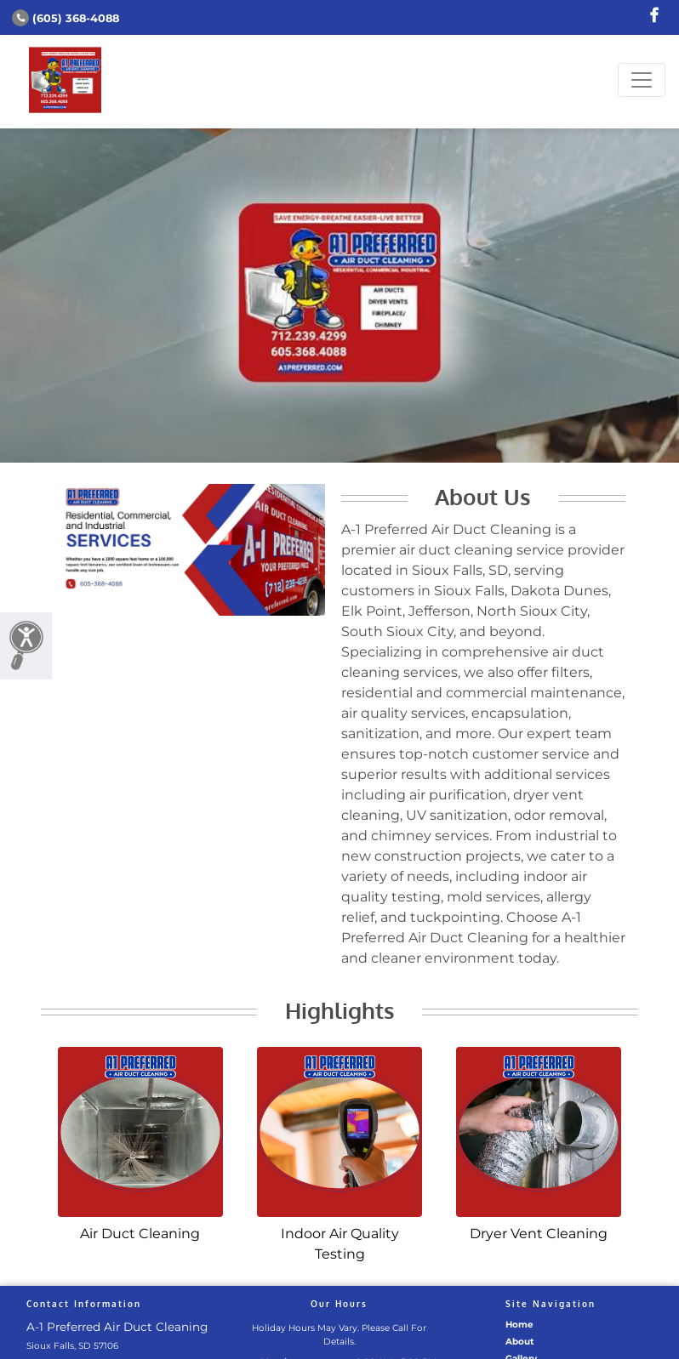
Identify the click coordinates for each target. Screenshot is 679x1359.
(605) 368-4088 (65, 18)
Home (519, 1324)
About (519, 1341)
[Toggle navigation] (641, 80)
